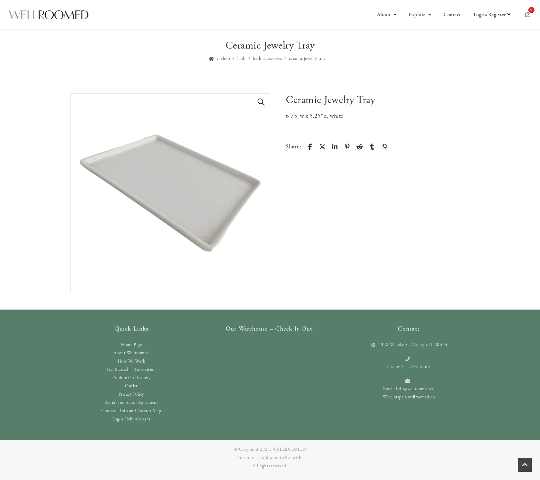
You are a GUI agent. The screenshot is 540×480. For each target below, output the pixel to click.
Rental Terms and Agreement (131, 403)
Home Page (131, 345)
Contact (452, 14)
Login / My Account (131, 419)
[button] (261, 102)
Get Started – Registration (131, 370)
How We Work (131, 361)
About (386, 14)
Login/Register (492, 14)
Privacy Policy (131, 394)
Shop (225, 59)
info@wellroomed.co (415, 389)
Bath (241, 59)
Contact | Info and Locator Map (131, 411)
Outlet (131, 386)
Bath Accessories (267, 59)
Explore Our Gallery (131, 378)
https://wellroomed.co (414, 397)
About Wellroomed (131, 353)
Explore (420, 14)
